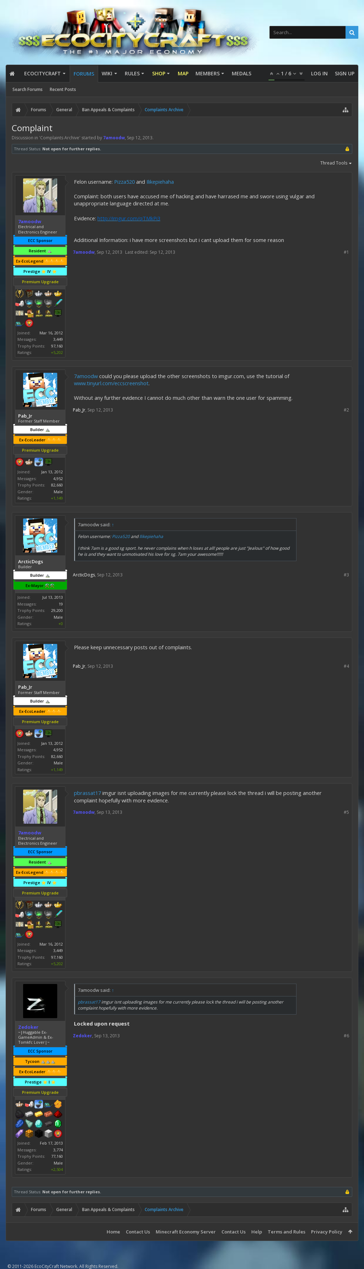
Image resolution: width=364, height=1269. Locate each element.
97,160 (57, 346)
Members (208, 73)
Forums (84, 73)
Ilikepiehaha (160, 181)
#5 (346, 812)
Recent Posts (63, 89)
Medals (241, 73)
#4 (346, 666)
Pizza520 (124, 181)
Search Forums (27, 89)
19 (61, 604)
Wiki (107, 73)
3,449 (58, 339)
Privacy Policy (326, 1231)
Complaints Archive (59, 138)
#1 (346, 252)
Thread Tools (336, 163)
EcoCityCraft (42, 73)
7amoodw (86, 376)
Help (256, 1231)
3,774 (58, 1149)
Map (183, 73)
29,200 (57, 610)
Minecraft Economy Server (186, 1231)
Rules (132, 73)
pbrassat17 (87, 792)
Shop (158, 73)
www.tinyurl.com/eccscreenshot (111, 383)
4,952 (58, 478)
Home (113, 1231)
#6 (346, 1035)
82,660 (57, 485)
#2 (346, 410)
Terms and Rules (286, 1231)
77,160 (57, 1156)
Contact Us (138, 1231)
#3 (346, 574)
